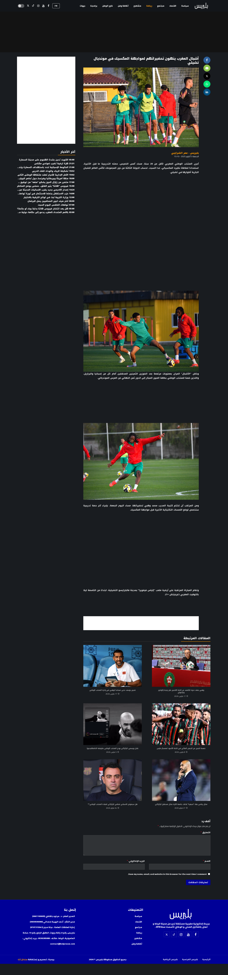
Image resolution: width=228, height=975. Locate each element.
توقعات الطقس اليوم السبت (56, 205)
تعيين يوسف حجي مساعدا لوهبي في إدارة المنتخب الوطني (112, 690)
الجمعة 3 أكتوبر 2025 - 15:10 (186, 156)
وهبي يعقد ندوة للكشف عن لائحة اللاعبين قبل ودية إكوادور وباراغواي (181, 691)
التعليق (205, 832)
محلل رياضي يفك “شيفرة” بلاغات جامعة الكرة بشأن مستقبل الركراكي (181, 804)
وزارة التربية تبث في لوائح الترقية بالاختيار (49, 197)
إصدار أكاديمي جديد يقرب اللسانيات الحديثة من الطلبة (42, 190)
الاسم (206, 861)
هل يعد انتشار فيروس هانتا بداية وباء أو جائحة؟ (45, 209)
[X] (28, 6)
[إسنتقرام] (38, 6)
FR (56, 6)
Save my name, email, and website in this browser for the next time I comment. (167, 874)
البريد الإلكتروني (136, 861)
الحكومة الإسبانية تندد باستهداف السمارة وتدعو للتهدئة (40, 167)
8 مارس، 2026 (181, 752)
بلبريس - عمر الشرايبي (185, 153)
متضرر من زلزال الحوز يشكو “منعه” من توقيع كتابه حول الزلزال (38, 182)
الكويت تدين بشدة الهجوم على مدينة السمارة (46, 160)
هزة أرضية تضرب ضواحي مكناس (54, 164)
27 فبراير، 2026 (181, 808)
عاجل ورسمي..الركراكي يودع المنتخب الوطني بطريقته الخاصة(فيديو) (112, 748)
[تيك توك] (33, 6)
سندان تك (22, 959)
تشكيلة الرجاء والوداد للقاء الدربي (53, 171)
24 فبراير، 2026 (112, 808)
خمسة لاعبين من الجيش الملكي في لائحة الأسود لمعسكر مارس (181, 748)
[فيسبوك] (48, 6)
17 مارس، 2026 (181, 696)
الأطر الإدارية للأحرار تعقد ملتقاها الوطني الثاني (45, 175)
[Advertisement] (141, 622)
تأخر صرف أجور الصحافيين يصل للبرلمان (50, 201)
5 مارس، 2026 (112, 752)
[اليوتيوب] (43, 6)
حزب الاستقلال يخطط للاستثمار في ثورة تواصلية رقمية (42, 194)
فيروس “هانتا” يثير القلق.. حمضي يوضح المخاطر (45, 186)
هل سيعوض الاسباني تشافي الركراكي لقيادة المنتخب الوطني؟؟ (112, 804)
